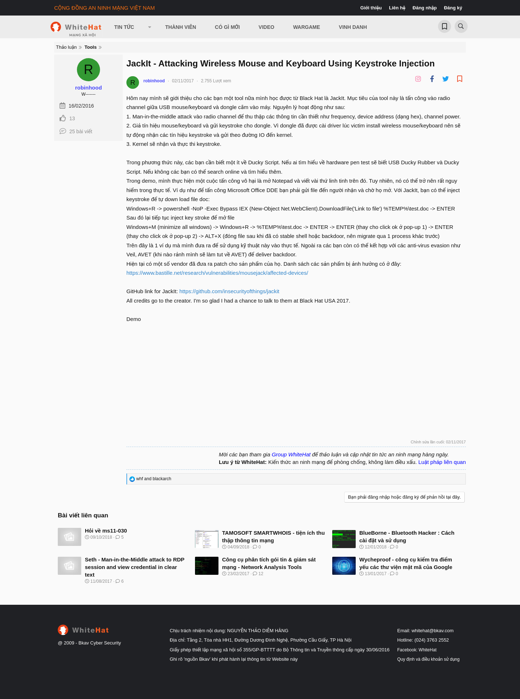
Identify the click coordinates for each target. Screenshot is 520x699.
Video (266, 27)
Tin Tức (124, 27)
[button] (149, 27)
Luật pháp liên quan (442, 462)
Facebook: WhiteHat (417, 649)
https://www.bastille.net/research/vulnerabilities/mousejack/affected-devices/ (217, 273)
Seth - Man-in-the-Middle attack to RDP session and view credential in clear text (135, 567)
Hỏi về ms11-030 (106, 530)
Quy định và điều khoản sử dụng (428, 659)
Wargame (306, 27)
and (153, 478)
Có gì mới (227, 27)
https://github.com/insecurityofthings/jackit (229, 291)
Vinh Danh (353, 27)
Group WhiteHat (291, 454)
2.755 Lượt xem (216, 80)
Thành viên (180, 27)
